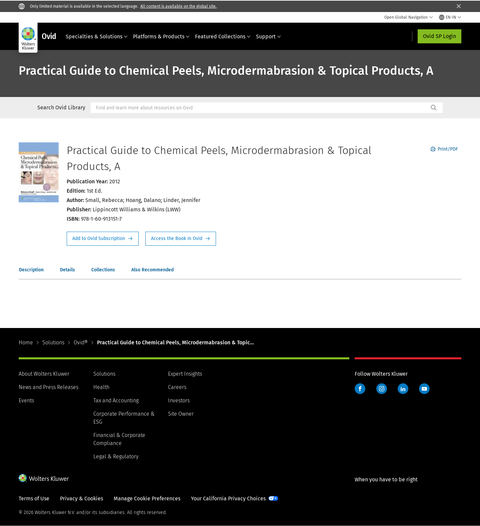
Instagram (381, 388)
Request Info (102, 238)
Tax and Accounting (116, 400)
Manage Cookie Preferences (147, 498)
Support (268, 36)
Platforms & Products (161, 36)
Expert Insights (185, 374)
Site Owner (181, 414)
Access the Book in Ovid (181, 238)
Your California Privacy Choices (228, 498)
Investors (179, 400)
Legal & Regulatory (115, 456)
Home (26, 342)
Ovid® (81, 342)
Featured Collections (223, 36)
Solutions (53, 342)
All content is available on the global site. (178, 6)
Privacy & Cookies (81, 498)
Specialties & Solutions (97, 36)
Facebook (360, 388)
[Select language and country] (450, 17)
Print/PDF (444, 149)
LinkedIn (403, 388)
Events (26, 400)
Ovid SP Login (439, 36)
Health (101, 387)
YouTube (424, 388)
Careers (177, 387)
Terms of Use (34, 498)
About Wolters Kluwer (44, 374)
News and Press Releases (48, 387)
